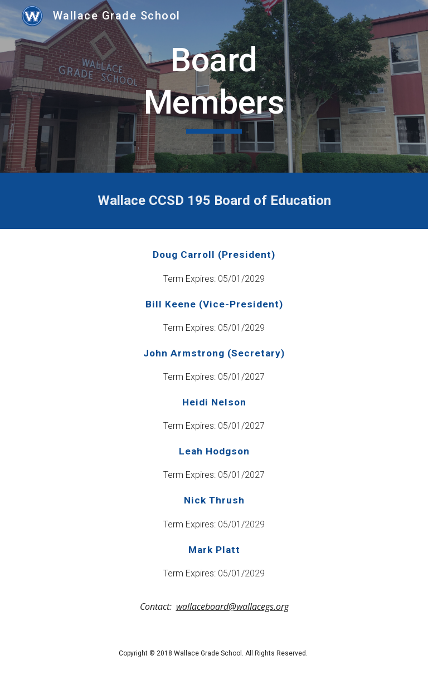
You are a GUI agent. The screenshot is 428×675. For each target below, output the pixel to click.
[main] (214, 86)
